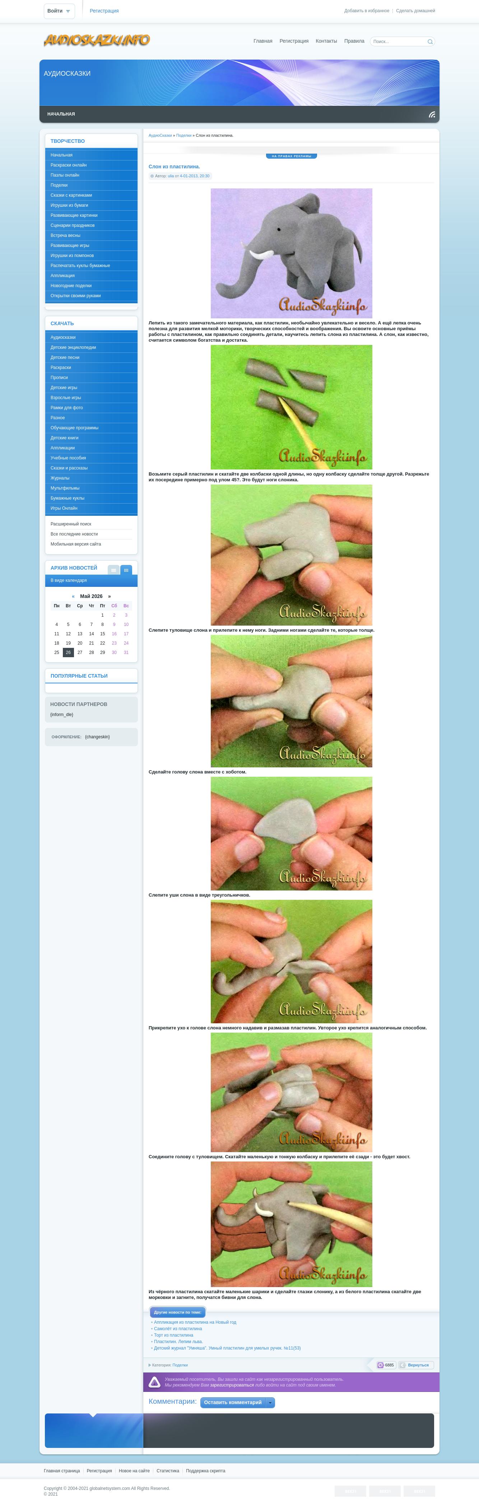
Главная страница (62, 1470)
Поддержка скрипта (205, 1470)
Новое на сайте (134, 1470)
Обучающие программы (74, 427)
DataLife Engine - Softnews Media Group (97, 41)
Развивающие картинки (74, 215)
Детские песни (65, 357)
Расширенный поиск (71, 524)
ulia (171, 176)
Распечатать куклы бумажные (80, 265)
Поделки (180, 1365)
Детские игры (64, 387)
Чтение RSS (432, 114)
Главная (263, 41)
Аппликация (63, 275)
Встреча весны (65, 235)
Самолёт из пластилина (178, 1328)
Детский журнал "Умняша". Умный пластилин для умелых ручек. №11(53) (227, 1348)
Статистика (168, 1470)
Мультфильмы (65, 488)
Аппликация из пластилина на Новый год (195, 1322)
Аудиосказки (63, 337)
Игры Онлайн (64, 508)
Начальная (62, 155)
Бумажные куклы (67, 498)
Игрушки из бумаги (69, 205)
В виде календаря (126, 570)
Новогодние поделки (71, 285)
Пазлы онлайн (65, 175)
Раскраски (61, 367)
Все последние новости (74, 534)
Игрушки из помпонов (72, 255)
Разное (58, 417)
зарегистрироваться (232, 1385)
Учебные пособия (68, 458)
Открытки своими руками (76, 295)
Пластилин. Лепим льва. (178, 1341)
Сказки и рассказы (69, 468)
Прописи (59, 377)
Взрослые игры (66, 397)
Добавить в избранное (366, 10)
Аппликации (63, 447)
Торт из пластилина (173, 1335)
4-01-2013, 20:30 (194, 176)
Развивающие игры (70, 245)
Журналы (60, 478)
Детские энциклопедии (73, 347)
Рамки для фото (67, 407)
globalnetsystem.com (110, 1488)
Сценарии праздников (73, 225)
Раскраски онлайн (69, 165)
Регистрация (104, 11)
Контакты (326, 41)
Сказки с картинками (71, 195)
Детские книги (64, 437)
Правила (354, 41)
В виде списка (114, 570)
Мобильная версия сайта (76, 544)
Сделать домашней (415, 10)
